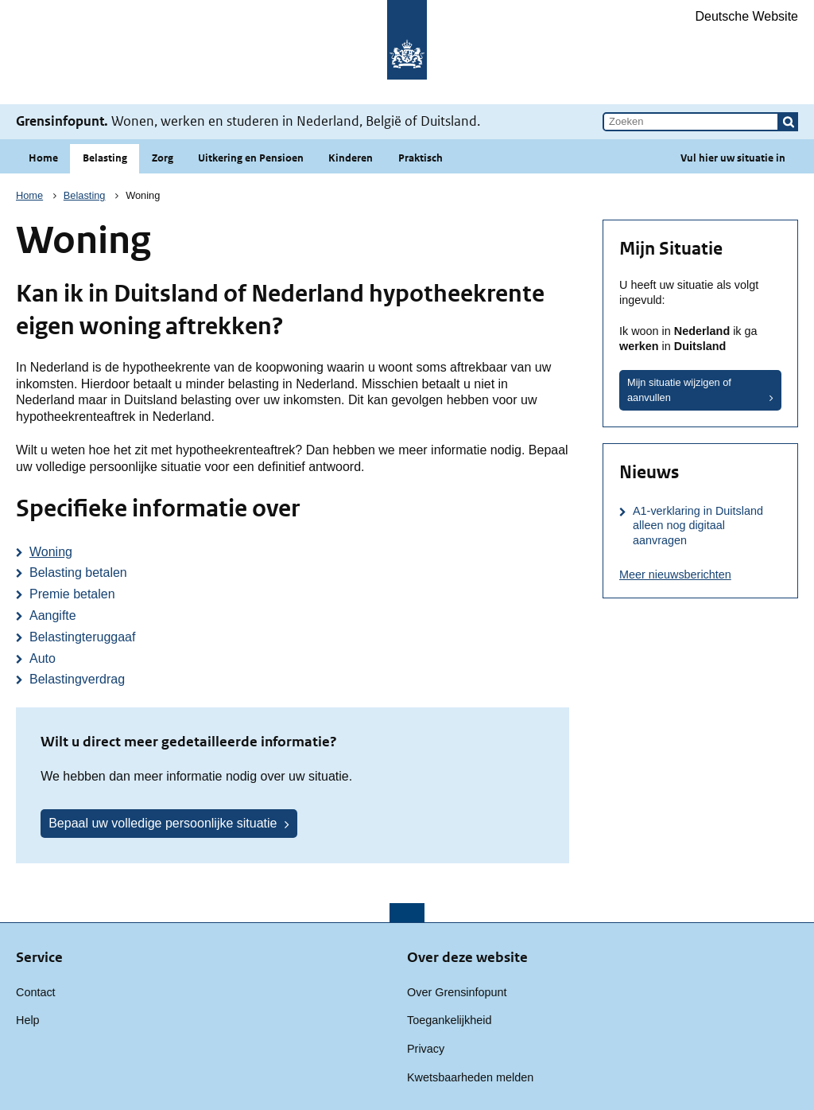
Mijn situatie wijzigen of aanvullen (679, 389)
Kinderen (350, 158)
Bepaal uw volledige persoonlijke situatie (162, 823)
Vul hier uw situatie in (732, 158)
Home (43, 158)
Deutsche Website (746, 16)
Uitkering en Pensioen (251, 158)
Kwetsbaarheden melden (470, 1077)
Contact (36, 992)
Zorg (162, 158)
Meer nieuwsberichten (675, 574)
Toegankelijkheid (449, 1020)
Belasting (105, 158)
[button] (788, 121)
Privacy (425, 1048)
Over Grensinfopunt (457, 992)
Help (28, 1020)
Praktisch (420, 158)
